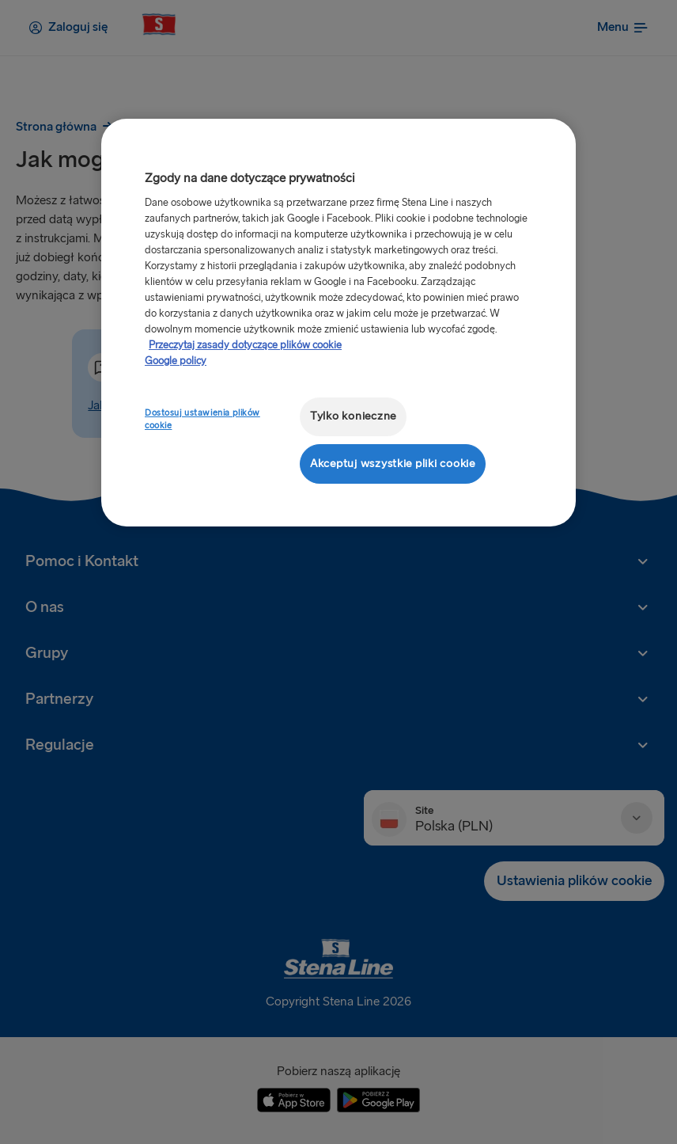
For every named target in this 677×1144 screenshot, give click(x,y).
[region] (338, 322)
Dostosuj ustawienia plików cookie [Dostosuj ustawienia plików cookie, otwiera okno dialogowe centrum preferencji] (202, 419)
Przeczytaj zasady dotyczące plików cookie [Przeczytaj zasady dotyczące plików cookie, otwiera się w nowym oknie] (245, 345)
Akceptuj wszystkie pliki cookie (392, 463)
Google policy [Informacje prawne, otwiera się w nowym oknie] (175, 361)
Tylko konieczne (353, 416)
